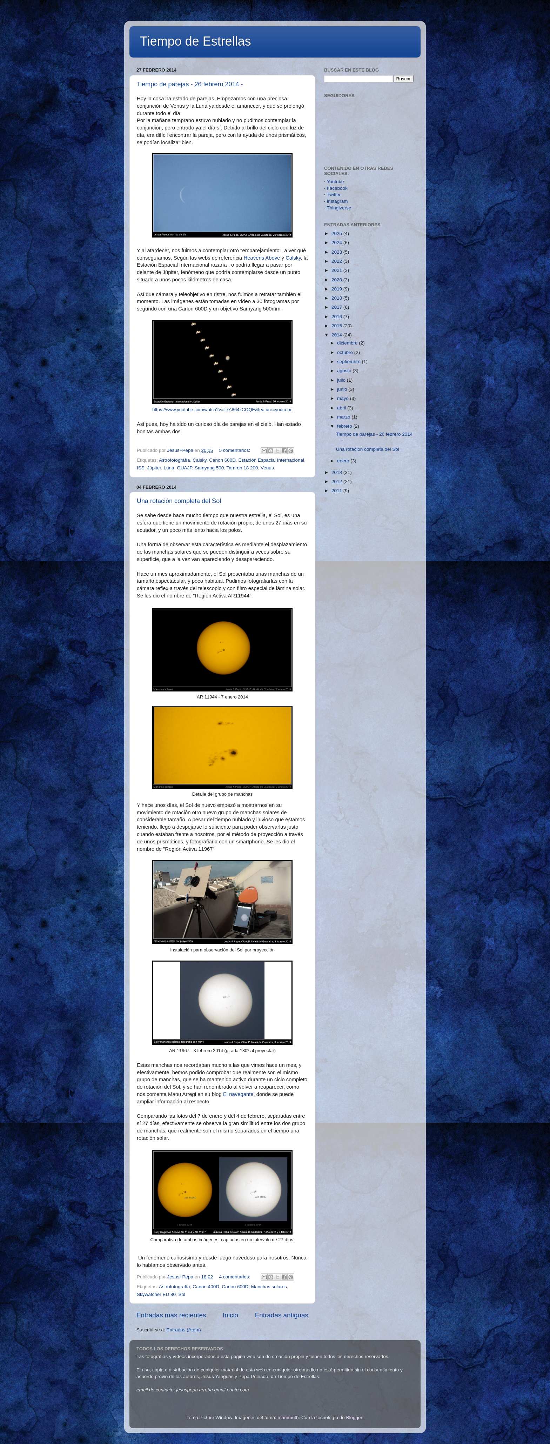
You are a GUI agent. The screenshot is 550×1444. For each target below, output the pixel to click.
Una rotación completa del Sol (179, 500)
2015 (337, 325)
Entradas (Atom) (184, 1329)
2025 (337, 233)
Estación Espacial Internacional (271, 460)
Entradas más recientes (171, 1315)
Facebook (337, 188)
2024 (337, 242)
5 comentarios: (235, 450)
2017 (337, 307)
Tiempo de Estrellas (195, 41)
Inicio (230, 1315)
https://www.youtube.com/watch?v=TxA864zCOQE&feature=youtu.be (222, 409)
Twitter (334, 194)
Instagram (337, 201)
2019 (337, 289)
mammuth (288, 1417)
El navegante (238, 1094)
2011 (337, 490)
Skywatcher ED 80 (156, 1294)
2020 (337, 279)
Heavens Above (261, 258)
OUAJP (184, 467)
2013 (337, 472)
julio (342, 380)
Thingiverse (339, 207)
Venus (267, 467)
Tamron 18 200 (242, 467)
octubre (345, 352)
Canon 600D (222, 460)
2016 (337, 316)
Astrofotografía (174, 460)
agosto (345, 370)
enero (343, 460)
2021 (337, 270)
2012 (337, 481)
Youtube (335, 181)
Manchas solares (269, 1286)
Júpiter (154, 467)
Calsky (293, 258)
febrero (345, 426)
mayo (343, 398)
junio (342, 389)
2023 (337, 252)
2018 (337, 298)
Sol (182, 1294)
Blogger (354, 1417)
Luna (169, 467)
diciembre (348, 343)
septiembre (349, 361)
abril (342, 407)
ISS (141, 467)
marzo (344, 417)
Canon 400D (206, 1286)
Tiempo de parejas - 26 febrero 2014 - (190, 84)
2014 (337, 334)
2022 (337, 261)
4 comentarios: (235, 1276)
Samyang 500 (209, 467)
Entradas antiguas (281, 1315)
